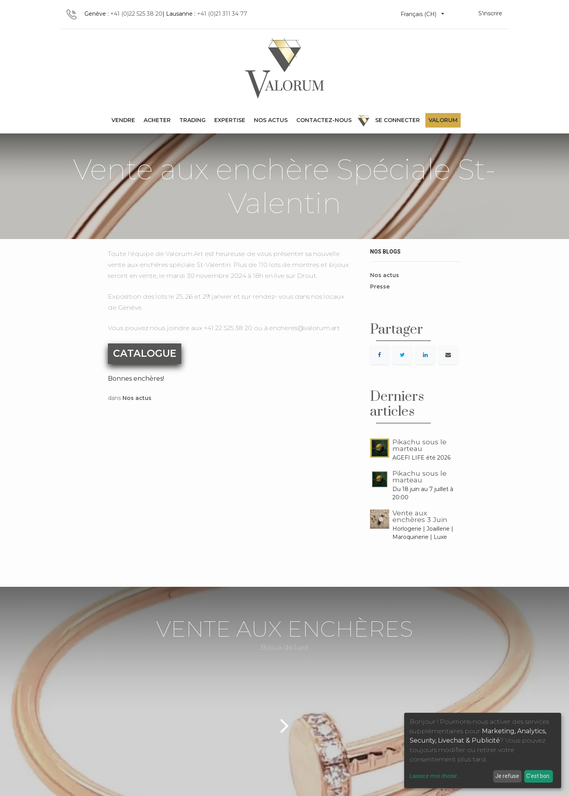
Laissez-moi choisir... (435, 776)
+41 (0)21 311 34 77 (222, 13)
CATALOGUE (144, 353)
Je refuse (507, 776)
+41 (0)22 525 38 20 (136, 13)
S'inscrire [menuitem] (490, 13)
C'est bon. (538, 776)
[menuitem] (123, 120)
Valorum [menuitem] (443, 120)
